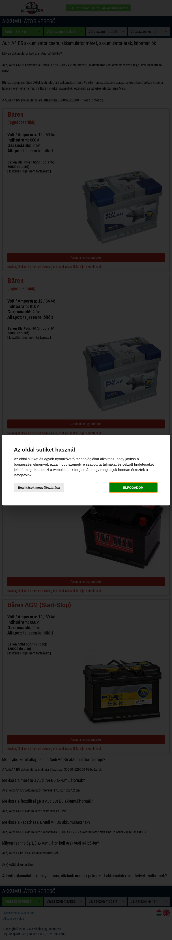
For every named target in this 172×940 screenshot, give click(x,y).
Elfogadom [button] (133, 487)
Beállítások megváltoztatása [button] (39, 487)
